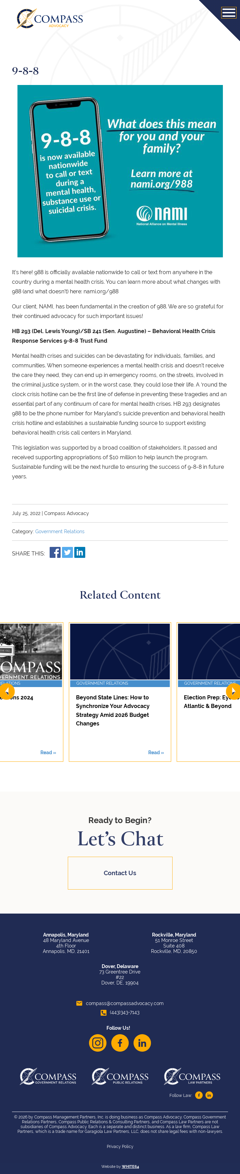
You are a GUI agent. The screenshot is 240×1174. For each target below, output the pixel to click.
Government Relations (60, 531)
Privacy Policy (120, 1146)
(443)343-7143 (120, 1012)
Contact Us (120, 873)
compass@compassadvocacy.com (119, 1003)
